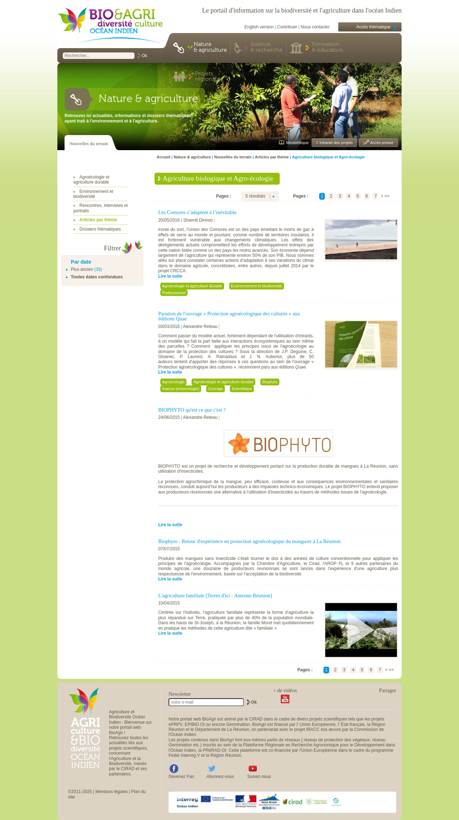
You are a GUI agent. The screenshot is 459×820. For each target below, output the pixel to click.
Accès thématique (373, 26)
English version (259, 26)
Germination (238, 724)
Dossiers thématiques (100, 229)
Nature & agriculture (210, 47)
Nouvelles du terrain (89, 143)
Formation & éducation (327, 47)
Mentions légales (111, 791)
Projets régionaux (208, 77)
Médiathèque (297, 142)
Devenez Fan (181, 776)
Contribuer (287, 26)
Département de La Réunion (222, 729)
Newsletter (180, 693)
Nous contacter (315, 26)
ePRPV (175, 724)
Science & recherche (267, 47)
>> (386, 196)
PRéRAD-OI (214, 750)
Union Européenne (317, 724)
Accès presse (381, 142)
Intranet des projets (335, 142)
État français (353, 724)
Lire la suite (170, 276)
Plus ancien (82, 269)
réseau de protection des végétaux (337, 739)
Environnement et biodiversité (93, 194)
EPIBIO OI (195, 724)
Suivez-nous (259, 776)
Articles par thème (98, 219)
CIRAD (255, 719)
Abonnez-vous (220, 776)
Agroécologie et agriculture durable (91, 180)
